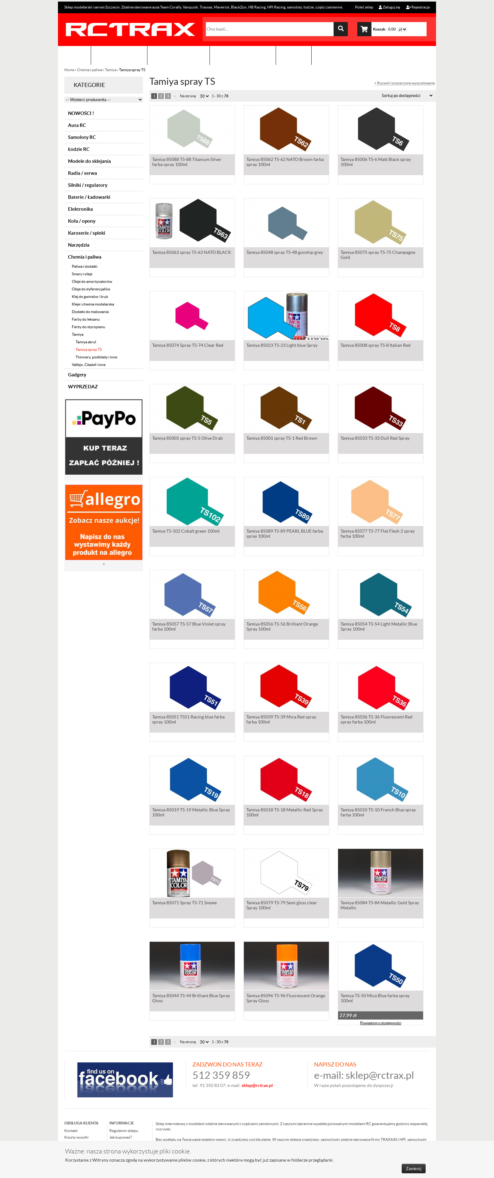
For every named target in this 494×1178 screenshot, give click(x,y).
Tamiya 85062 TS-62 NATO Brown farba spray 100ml (285, 162)
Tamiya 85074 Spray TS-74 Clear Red (187, 345)
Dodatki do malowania (90, 312)
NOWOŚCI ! (81, 113)
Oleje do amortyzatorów (92, 281)
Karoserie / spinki (86, 233)
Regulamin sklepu (123, 1131)
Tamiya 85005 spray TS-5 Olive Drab (187, 438)
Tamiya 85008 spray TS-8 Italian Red (376, 345)
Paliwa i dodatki (84, 266)
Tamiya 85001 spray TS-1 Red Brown (281, 438)
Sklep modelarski (119, 55)
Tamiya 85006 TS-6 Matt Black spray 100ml (376, 162)
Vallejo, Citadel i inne (89, 365)
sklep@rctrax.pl (380, 1075)
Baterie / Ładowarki (89, 197)
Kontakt (294, 55)
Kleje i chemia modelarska (93, 304)
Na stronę (188, 96)
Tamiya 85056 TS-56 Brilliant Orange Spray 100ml (282, 627)
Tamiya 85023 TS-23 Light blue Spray (282, 345)
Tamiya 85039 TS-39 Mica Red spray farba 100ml (281, 720)
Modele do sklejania (89, 161)
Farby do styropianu (88, 327)
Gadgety (77, 374)
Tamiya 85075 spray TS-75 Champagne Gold (378, 255)
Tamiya (111, 70)
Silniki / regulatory (87, 185)
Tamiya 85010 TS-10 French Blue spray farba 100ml (378, 813)
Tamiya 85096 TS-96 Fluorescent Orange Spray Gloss (285, 999)
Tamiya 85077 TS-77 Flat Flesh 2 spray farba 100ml (378, 534)
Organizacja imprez (178, 55)
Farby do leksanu (86, 319)
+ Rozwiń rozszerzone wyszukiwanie (404, 83)
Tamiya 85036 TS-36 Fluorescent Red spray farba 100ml (376, 720)
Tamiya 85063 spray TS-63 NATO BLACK (191, 252)
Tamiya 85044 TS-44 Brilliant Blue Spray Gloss (191, 999)
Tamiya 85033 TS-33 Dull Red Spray (375, 438)
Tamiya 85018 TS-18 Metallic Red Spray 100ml (284, 813)
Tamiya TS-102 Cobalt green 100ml (186, 531)
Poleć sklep (363, 7)
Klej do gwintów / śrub (90, 296)
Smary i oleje (82, 274)
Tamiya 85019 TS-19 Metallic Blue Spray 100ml (191, 813)
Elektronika (80, 209)
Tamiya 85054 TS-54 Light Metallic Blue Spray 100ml (379, 627)
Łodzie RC (78, 149)
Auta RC (77, 125)
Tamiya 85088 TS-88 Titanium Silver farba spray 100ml (186, 162)
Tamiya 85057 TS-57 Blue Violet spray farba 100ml (189, 627)
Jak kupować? (120, 1137)
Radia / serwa (82, 173)
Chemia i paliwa (89, 70)
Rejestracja (418, 7)
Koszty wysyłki (76, 1137)
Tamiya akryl (86, 342)
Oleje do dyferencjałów (91, 289)
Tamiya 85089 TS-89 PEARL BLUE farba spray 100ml (284, 534)
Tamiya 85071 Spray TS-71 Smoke (184, 903)
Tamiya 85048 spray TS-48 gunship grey (284, 252)
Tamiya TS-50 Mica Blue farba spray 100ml (375, 999)
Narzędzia (78, 245)
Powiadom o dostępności (380, 1023)
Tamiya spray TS (89, 349)
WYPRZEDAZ (83, 386)
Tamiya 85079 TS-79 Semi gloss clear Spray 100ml (281, 906)
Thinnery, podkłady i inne (96, 357)
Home (69, 70)
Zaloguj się (389, 7)
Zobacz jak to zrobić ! (242, 55)
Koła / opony (81, 221)
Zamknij (414, 1168)
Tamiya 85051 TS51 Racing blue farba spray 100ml (188, 720)
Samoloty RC (82, 137)
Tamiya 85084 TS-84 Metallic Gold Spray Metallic (380, 906)
